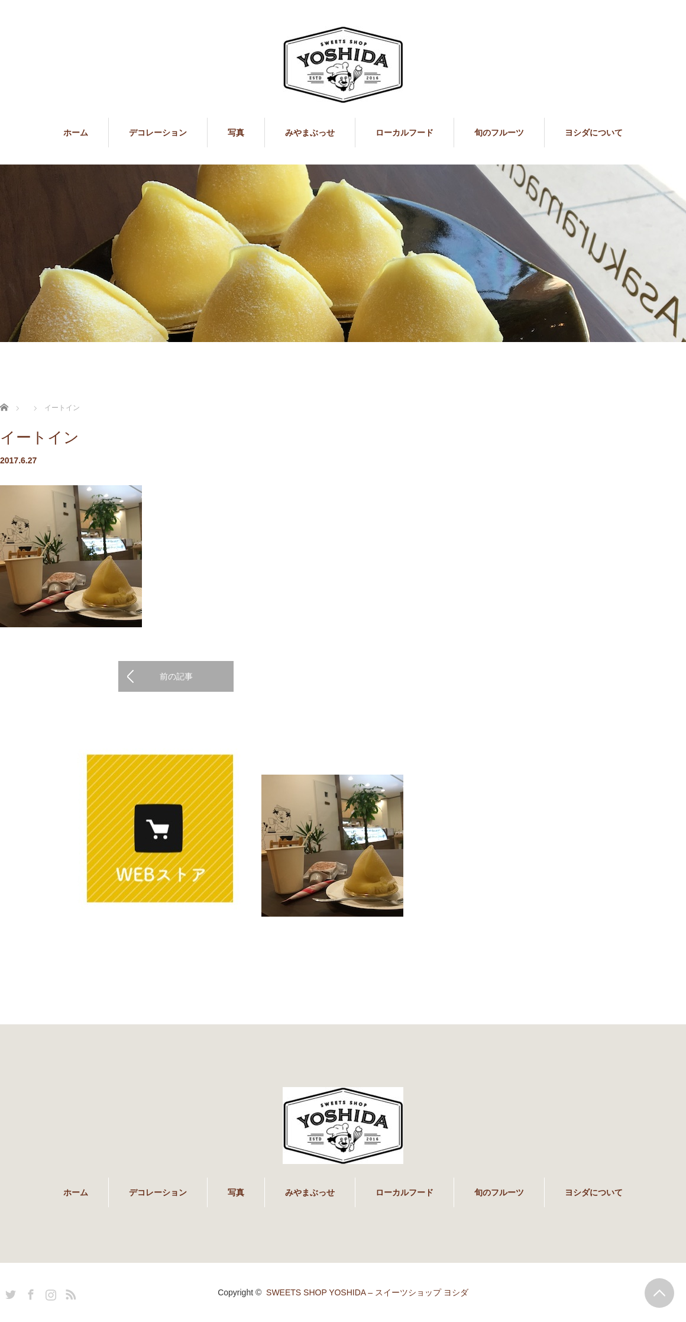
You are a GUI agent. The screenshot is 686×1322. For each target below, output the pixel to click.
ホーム (75, 132)
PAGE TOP (659, 1293)
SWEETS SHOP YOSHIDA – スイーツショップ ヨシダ (367, 1292)
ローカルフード (404, 132)
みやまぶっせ (310, 132)
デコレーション (158, 132)
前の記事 (176, 676)
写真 (236, 132)
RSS (69, 1292)
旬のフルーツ (499, 132)
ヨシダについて (594, 132)
